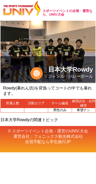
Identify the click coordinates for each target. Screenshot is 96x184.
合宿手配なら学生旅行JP (48, 142)
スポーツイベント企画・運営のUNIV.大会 (50, 131)
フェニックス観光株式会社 (58, 136)
